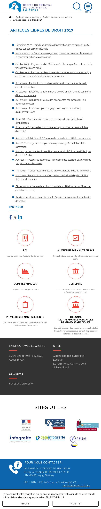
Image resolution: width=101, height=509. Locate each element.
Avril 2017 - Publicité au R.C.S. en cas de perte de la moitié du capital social (53, 138)
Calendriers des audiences (68, 355)
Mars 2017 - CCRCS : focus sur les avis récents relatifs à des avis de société (53, 170)
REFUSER (25, 503)
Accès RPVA (16, 359)
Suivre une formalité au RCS (25, 355)
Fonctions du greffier (21, 383)
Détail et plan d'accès (76, 485)
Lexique (57, 359)
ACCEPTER (75, 503)
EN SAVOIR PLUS (55, 497)
